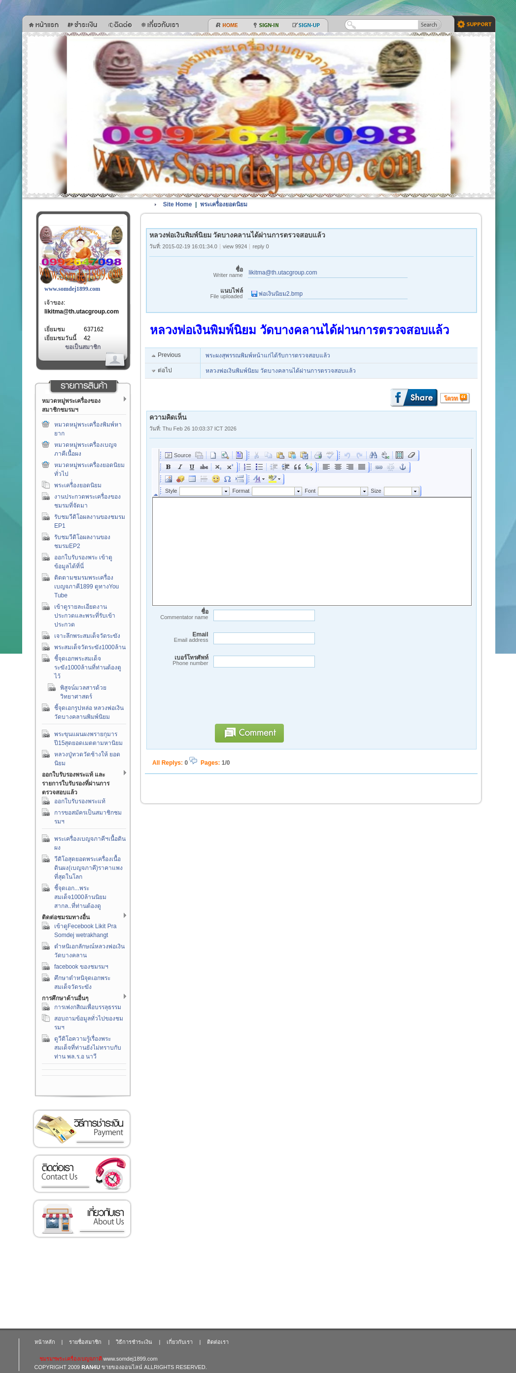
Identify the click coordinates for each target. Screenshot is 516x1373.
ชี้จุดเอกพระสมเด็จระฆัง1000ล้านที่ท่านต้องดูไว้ (87, 667)
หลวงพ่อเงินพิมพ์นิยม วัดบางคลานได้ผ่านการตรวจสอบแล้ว (281, 370)
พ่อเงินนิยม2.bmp (277, 293)
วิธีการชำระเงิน (82, 1129)
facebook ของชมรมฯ (81, 966)
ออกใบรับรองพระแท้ (79, 801)
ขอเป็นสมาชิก (83, 347)
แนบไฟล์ (196, 293)
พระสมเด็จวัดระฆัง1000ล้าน (90, 647)
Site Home (177, 204)
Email (178, 637)
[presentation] (284, 700)
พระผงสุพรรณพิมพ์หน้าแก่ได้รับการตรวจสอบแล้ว (268, 355)
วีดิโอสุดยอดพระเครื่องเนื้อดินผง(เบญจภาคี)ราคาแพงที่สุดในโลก (88, 868)
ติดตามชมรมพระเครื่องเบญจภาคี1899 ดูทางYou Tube (86, 586)
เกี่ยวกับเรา (82, 1219)
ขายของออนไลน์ (122, 1367)
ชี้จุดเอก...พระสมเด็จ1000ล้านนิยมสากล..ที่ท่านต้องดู (80, 897)
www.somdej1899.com (72, 288)
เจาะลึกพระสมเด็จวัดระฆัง (87, 635)
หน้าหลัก (44, 1342)
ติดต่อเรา (82, 1174)
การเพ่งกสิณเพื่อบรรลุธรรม (87, 1007)
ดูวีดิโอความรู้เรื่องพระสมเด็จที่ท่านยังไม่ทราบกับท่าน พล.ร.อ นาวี (87, 1047)
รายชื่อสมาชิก (85, 1342)
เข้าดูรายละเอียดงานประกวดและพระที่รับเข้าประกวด (84, 615)
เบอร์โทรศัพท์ (178, 660)
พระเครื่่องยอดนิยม (78, 485)
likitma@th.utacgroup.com (81, 311)
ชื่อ (196, 272)
